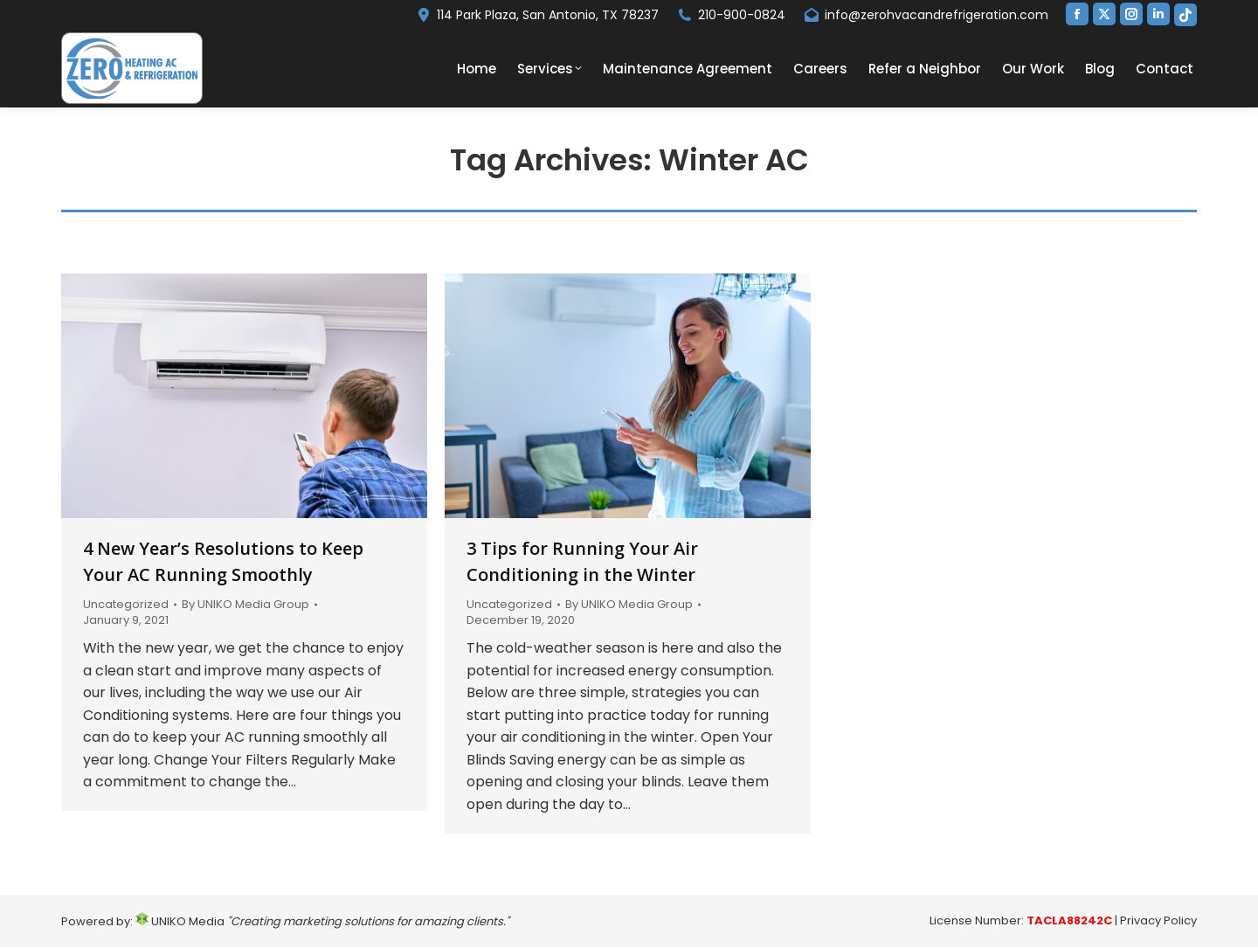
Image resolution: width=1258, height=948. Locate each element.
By (245, 604)
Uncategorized (126, 604)
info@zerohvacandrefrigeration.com (925, 15)
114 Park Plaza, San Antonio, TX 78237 (537, 15)
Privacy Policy (1158, 920)
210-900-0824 (730, 15)
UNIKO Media (180, 921)
